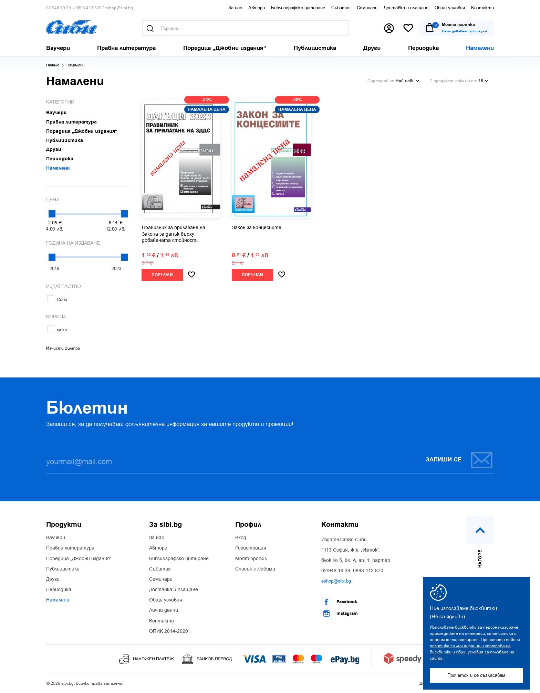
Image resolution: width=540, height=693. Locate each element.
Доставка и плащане (406, 8)
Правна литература (70, 548)
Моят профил (251, 559)
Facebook (339, 602)
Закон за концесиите (256, 228)
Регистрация (250, 548)
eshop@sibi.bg (119, 8)
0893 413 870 (88, 8)
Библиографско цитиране (298, 8)
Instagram (339, 613)
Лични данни (163, 610)
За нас (235, 8)
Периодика (58, 590)
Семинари (367, 8)
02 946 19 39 (58, 8)
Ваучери (55, 538)
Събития (341, 8)
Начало (52, 65)
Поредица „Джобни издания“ (79, 559)
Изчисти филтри (63, 348)
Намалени (57, 600)
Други (53, 579)
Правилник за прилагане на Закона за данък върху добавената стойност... (173, 234)
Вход (240, 538)
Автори (256, 8)
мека (57, 330)
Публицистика (63, 569)
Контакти (482, 8)
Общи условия (450, 8)
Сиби (57, 299)
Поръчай (162, 275)
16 (483, 81)
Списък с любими (255, 569)
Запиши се (459, 460)
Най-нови (407, 81)
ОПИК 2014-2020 (168, 631)
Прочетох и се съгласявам (476, 675)
